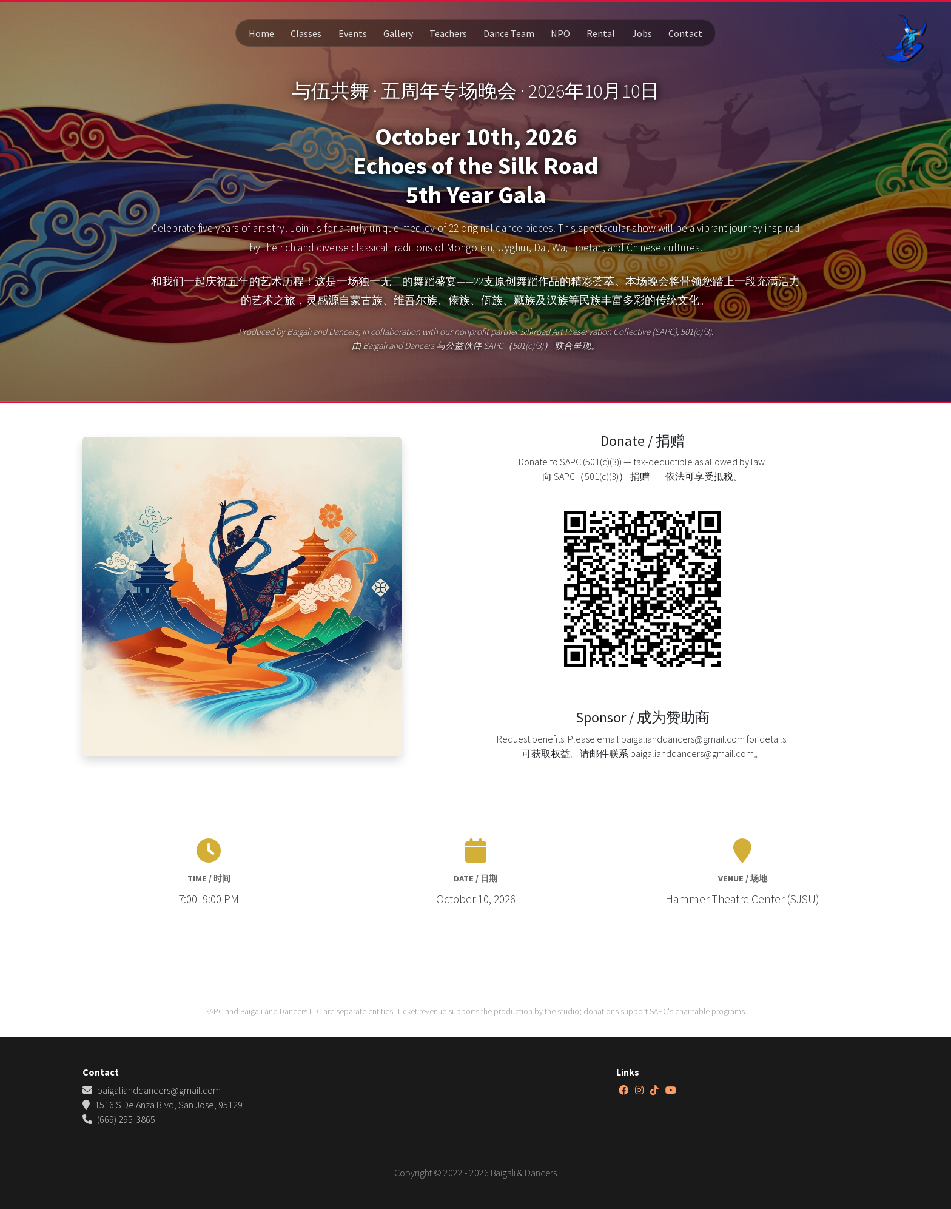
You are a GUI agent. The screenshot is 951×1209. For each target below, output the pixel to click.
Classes (306, 33)
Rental (600, 33)
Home (261, 33)
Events (352, 33)
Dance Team (508, 33)
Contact (685, 33)
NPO (560, 33)
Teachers (448, 33)
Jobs (642, 33)
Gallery (398, 33)
